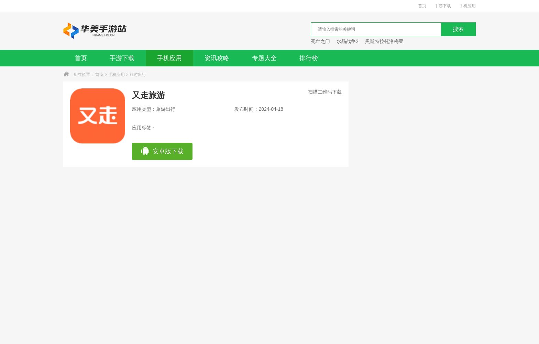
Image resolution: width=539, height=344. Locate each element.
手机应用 (467, 5)
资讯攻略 (217, 58)
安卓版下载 (162, 151)
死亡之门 (320, 41)
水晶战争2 (348, 41)
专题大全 (264, 58)
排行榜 (308, 58)
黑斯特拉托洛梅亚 (384, 41)
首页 (422, 5)
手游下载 (442, 5)
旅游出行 (138, 74)
